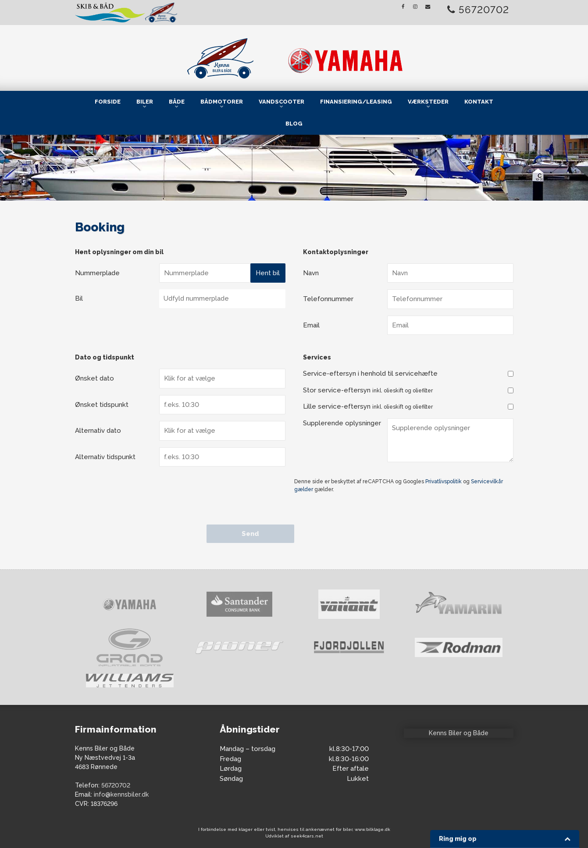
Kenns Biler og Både (458, 733)
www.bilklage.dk (372, 829)
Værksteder (428, 101)
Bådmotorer (221, 101)
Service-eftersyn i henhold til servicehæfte (370, 373)
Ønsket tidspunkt (101, 405)
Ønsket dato (94, 378)
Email (311, 325)
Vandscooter (281, 101)
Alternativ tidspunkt (105, 457)
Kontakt (478, 101)
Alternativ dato (98, 431)
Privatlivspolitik (443, 481)
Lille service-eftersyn (368, 406)
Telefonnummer (328, 299)
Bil (79, 298)
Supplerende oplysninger (342, 423)
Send (250, 534)
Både (177, 101)
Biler (144, 101)
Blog (294, 123)
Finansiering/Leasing (356, 101)
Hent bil (268, 273)
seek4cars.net (307, 836)
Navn (311, 273)
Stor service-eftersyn (368, 390)
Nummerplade (97, 273)
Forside (108, 101)
